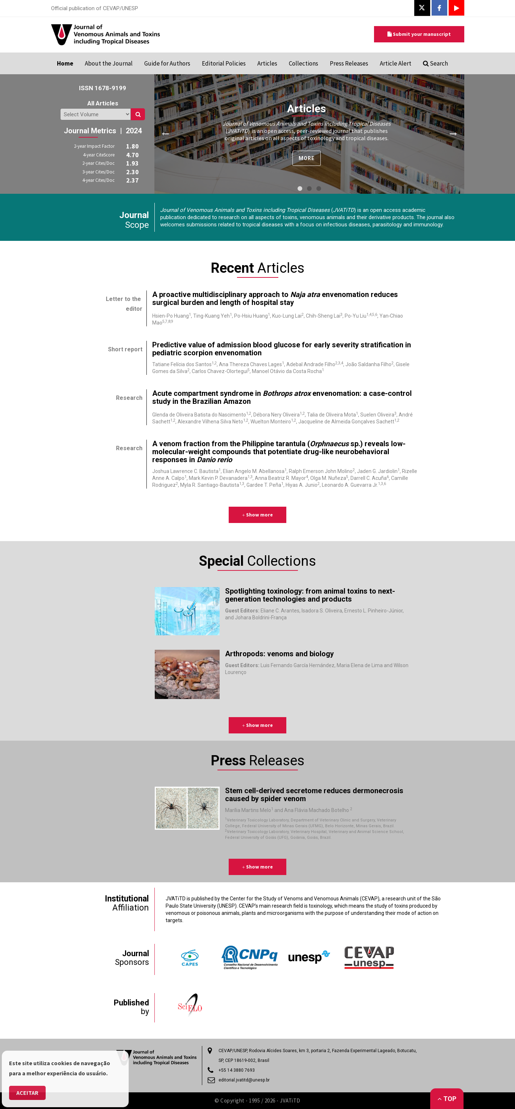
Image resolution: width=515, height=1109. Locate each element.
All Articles (102, 103)
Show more (257, 514)
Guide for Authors (167, 63)
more (307, 158)
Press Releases (349, 63)
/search (95, 114)
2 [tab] (309, 188)
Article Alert (395, 63)
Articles (267, 63)
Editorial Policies (224, 63)
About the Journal (109, 63)
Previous (165, 134)
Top (446, 1098)
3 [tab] (318, 188)
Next (453, 134)
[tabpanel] (309, 134)
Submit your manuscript (419, 34)
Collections (303, 63)
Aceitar (27, 1092)
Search (435, 63)
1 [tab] (299, 188)
